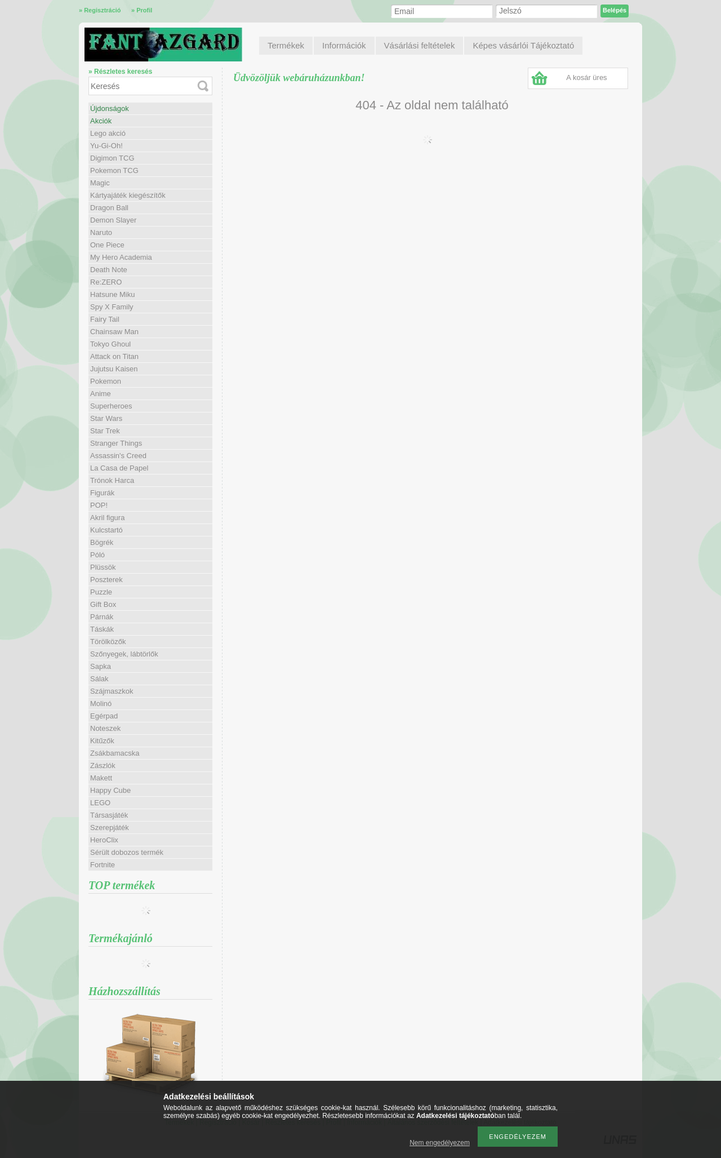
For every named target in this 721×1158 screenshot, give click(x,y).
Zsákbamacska (114, 753)
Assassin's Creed (118, 455)
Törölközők (108, 641)
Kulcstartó (106, 530)
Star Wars (106, 418)
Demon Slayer (113, 220)
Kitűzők (102, 740)
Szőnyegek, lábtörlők (124, 654)
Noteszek (105, 728)
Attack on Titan (114, 356)
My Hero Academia (121, 257)
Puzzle (101, 592)
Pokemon (105, 381)
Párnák (101, 617)
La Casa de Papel (119, 468)
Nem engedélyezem (440, 1143)
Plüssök (103, 567)
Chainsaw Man (114, 331)
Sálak (99, 679)
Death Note (108, 269)
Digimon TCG (112, 158)
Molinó (101, 703)
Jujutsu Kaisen (114, 369)
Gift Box (103, 604)
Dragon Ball (109, 207)
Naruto (101, 232)
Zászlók (102, 765)
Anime (100, 393)
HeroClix (104, 840)
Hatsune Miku (112, 294)
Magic (100, 183)
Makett (101, 778)
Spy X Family (111, 307)
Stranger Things (116, 443)
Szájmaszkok (111, 691)
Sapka (100, 666)
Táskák (102, 629)
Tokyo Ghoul (110, 344)
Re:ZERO (106, 282)
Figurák (102, 493)
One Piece (107, 245)
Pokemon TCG (114, 170)
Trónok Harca (112, 480)
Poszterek (106, 579)
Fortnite (102, 864)
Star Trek (105, 431)
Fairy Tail (104, 319)
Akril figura (107, 517)
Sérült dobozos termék (126, 852)
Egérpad (104, 716)
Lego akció (108, 133)
